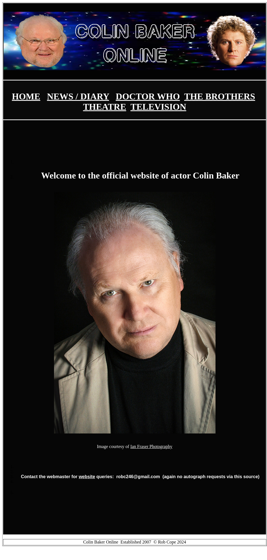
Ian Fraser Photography (151, 446)
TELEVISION (158, 107)
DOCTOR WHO (148, 96)
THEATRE (104, 107)
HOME (26, 96)
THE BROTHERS (219, 96)
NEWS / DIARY (78, 96)
